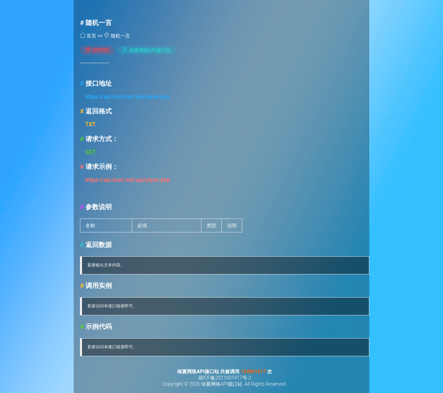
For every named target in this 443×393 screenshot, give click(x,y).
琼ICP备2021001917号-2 (224, 378)
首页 (89, 36)
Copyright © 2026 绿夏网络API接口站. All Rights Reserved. (225, 384)
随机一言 (98, 23)
